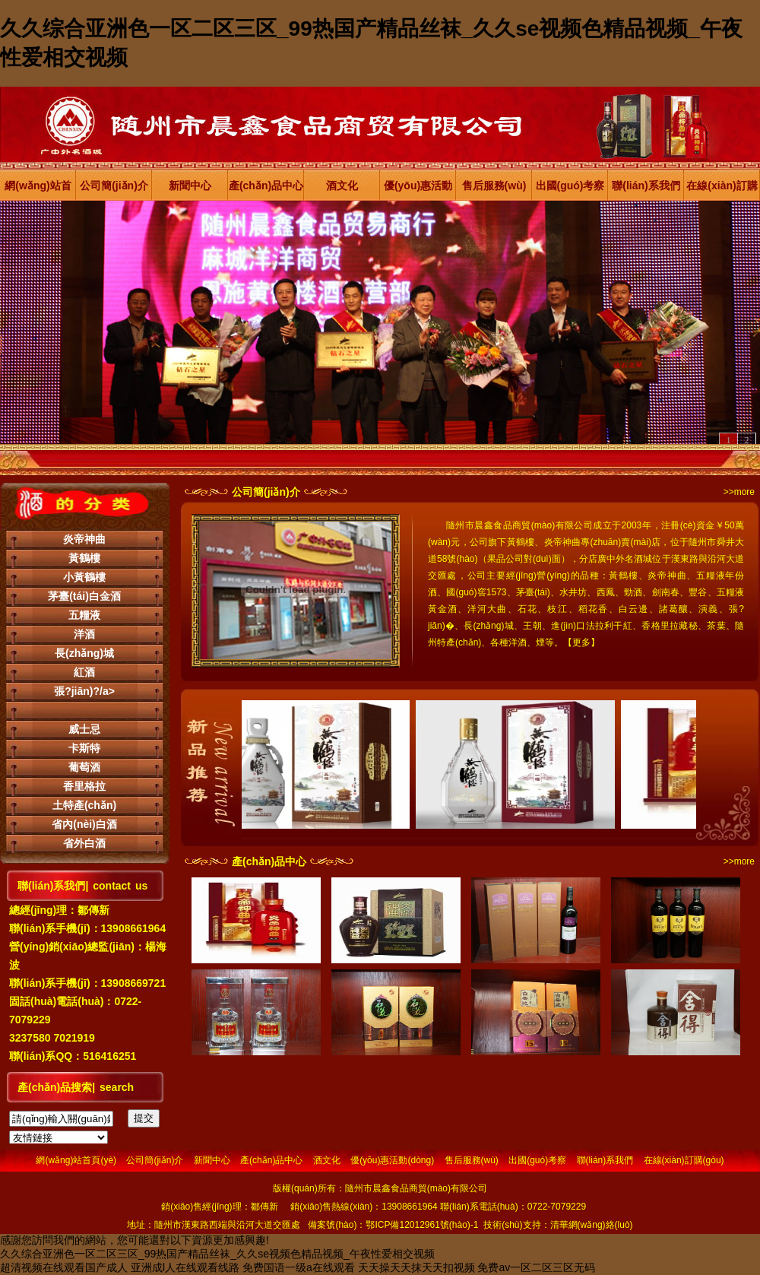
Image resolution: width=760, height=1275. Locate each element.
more (744, 492)
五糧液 (84, 615)
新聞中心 (190, 185)
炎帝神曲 (84, 539)
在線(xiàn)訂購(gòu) (721, 190)
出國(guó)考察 (570, 185)
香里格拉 (84, 786)
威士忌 (84, 729)
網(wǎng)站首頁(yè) (38, 190)
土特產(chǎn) (84, 805)
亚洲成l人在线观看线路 (185, 1267)
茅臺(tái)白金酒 (84, 596)
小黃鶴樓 (84, 577)
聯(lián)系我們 (645, 185)
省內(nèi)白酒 (84, 824)
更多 (581, 642)
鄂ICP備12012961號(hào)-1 (422, 1224)
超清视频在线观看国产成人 (64, 1267)
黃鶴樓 (84, 558)
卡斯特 (84, 748)
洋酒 (84, 634)
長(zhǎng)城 (84, 653)
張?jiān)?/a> (84, 691)
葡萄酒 (84, 767)
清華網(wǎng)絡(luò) (591, 1224)
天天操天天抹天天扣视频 (416, 1267)
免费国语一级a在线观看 (298, 1267)
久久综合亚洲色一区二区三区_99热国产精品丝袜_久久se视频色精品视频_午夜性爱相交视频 (217, 1254)
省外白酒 (84, 843)
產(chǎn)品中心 (266, 185)
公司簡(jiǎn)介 (114, 185)
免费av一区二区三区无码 (536, 1267)
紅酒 (84, 672)
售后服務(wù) (494, 185)
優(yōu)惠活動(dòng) (418, 190)
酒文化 (342, 185)
